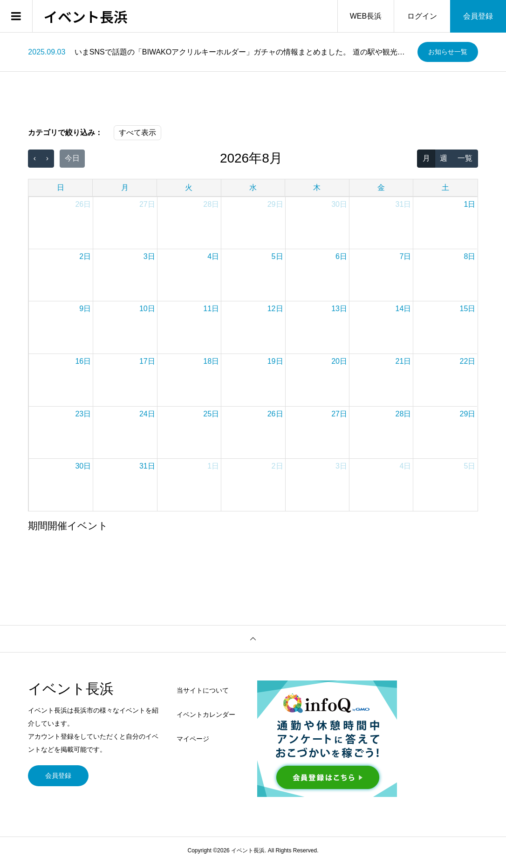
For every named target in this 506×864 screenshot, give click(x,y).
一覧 (465, 158)
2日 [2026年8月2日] (85, 256)
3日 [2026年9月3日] (341, 466)
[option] (219, 52)
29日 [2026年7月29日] (275, 204)
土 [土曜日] (445, 187)
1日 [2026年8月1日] (469, 204)
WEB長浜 (366, 16)
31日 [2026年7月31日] (403, 204)
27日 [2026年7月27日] (147, 204)
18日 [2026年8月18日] (211, 361)
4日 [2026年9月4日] (405, 466)
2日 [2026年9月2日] (277, 466)
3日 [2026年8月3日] (149, 256)
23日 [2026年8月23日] (83, 414)
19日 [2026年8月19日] (275, 361)
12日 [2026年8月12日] (275, 309)
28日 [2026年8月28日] (403, 414)
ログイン (422, 16)
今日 (72, 158)
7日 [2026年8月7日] (405, 256)
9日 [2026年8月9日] (85, 309)
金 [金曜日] (381, 187)
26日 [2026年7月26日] (83, 204)
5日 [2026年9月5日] (469, 466)
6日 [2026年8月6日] (341, 256)
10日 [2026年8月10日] (147, 309)
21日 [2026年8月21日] (403, 361)
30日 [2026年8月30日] (83, 466)
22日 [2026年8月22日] (468, 361)
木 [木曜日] (317, 187)
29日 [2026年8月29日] (468, 414)
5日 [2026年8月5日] (277, 256)
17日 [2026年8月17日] (147, 361)
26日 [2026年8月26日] (275, 414)
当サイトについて (203, 690)
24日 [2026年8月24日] (147, 414)
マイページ (193, 738)
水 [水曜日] (253, 187)
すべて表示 (137, 132)
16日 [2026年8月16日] (83, 361)
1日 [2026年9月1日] (213, 466)
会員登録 (478, 16)
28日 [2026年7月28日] (211, 204)
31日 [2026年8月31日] (147, 466)
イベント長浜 (86, 16)
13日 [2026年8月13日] (339, 309)
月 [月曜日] (125, 187)
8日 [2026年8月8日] (469, 256)
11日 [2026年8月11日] (211, 309)
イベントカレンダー (206, 714)
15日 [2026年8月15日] (468, 309)
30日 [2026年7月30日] (339, 204)
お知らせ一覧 (447, 51)
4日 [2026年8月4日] (213, 256)
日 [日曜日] (60, 187)
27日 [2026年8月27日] (339, 414)
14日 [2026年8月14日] (403, 309)
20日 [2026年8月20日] (339, 361)
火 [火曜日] (188, 187)
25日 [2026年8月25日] (211, 414)
